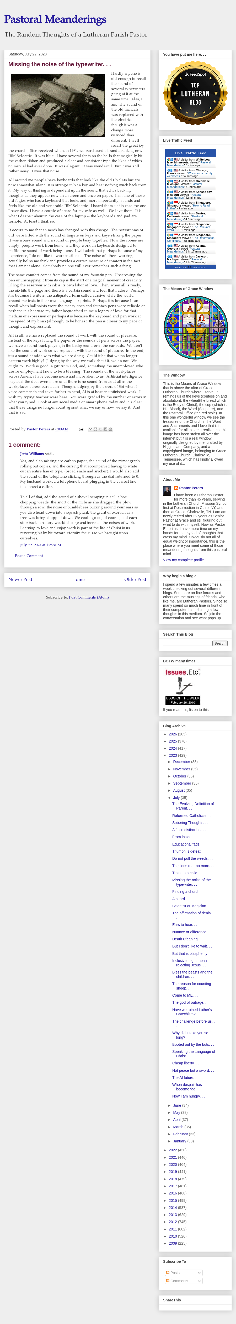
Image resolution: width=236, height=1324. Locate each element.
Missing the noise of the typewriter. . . (191, 882)
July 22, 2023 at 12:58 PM (40, 545)
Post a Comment (29, 556)
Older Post (135, 580)
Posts (173, 1273)
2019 (173, 1172)
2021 (173, 1157)
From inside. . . (184, 837)
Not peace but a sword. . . (193, 1070)
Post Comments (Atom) (89, 598)
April (177, 1119)
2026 (173, 734)
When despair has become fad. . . (187, 1087)
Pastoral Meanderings (55, 20)
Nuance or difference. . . (191, 932)
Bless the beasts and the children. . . (192, 974)
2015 (173, 1200)
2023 (173, 755)
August (179, 790)
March (178, 1127)
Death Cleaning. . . (187, 939)
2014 (173, 1207)
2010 (173, 1236)
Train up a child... (186, 873)
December (182, 762)
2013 (173, 1215)
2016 (173, 1193)
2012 (173, 1222)
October (180, 776)
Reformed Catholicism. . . (192, 815)
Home (78, 580)
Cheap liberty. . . (185, 1063)
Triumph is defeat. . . (189, 851)
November (182, 769)
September (182, 783)
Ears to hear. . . (184, 925)
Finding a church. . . (188, 891)
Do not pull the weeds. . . (192, 858)
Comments (177, 1281)
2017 (173, 1186)
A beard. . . (181, 899)
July (177, 798)
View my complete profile (183, 560)
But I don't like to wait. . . (192, 946)
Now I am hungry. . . (188, 1096)
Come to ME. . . (185, 995)
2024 (173, 748)
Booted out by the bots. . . (193, 1044)
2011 (173, 1229)
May (177, 1112)
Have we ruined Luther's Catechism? (192, 1012)
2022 (173, 1150)
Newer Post (20, 580)
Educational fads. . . (188, 844)
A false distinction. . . (189, 830)
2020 (173, 1164)
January (180, 1141)
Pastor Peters (191, 488)
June (177, 1105)
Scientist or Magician (189, 906)
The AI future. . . (185, 1077)
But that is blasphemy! (190, 953)
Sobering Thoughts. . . (190, 823)
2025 (173, 741)
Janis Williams (32, 454)
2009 (173, 1243)
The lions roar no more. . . (193, 866)
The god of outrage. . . (190, 1002)
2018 (173, 1179)
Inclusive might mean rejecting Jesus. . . (189, 963)
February (181, 1134)
